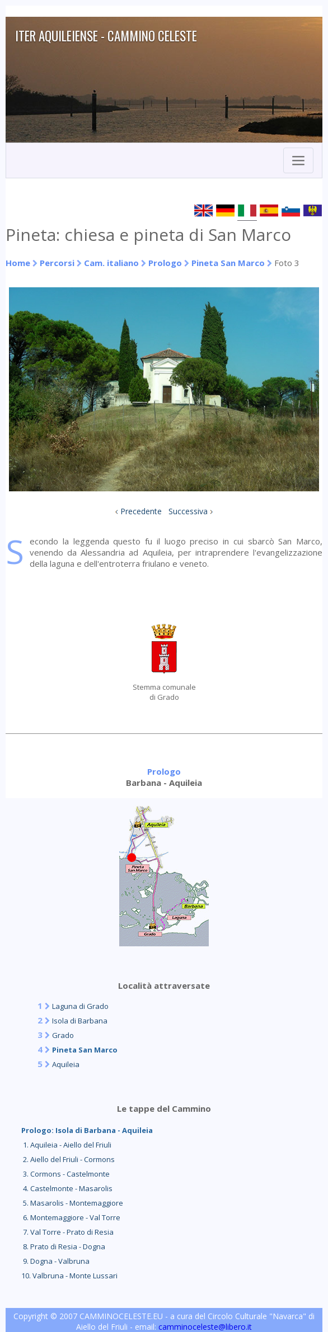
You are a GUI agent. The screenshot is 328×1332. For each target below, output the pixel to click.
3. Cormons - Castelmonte (65, 1174)
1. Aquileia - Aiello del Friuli (66, 1145)
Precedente (141, 511)
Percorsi (57, 262)
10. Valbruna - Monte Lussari (69, 1276)
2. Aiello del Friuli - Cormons (68, 1159)
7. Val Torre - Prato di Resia (67, 1232)
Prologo (165, 262)
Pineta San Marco (228, 262)
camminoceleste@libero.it (205, 1326)
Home (18, 262)
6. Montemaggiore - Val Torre (70, 1217)
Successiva (188, 511)
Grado (63, 1035)
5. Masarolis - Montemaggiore (72, 1203)
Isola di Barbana (79, 1021)
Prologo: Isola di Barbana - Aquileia (87, 1130)
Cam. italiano (111, 262)
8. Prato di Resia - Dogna (63, 1246)
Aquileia (65, 1064)
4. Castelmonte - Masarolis (67, 1188)
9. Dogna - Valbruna (55, 1261)
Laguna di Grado (80, 1006)
